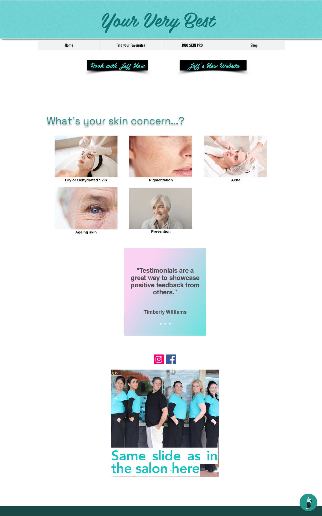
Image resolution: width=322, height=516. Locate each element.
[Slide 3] (170, 324)
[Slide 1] (161, 324)
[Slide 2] (165, 324)
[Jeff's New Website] (213, 65)
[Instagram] (159, 359)
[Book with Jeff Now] (117, 65)
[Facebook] (171, 359)
